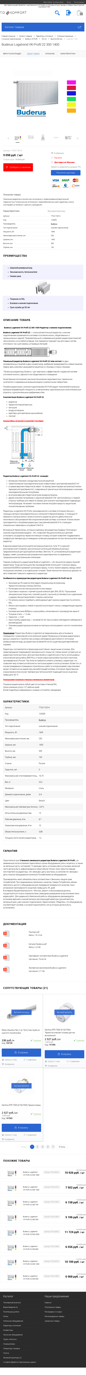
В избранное (57, 153)
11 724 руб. (75, 1232)
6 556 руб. (75, 1247)
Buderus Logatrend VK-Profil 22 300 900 (30, 1277)
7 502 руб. (75, 1187)
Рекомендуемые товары (54, 1316)
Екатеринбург (58, 2)
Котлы (5, 1316)
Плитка (6, 1353)
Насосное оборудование (13, 1335)
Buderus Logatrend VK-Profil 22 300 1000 (31, 1188)
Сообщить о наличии (18, 167)
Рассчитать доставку (65, 173)
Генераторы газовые (11, 1348)
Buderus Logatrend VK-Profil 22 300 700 (30, 1203)
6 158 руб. (75, 1202)
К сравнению (29, 1059)
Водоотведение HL (10, 1307)
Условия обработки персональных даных (19, 1362)
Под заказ (56, 157)
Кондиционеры (9, 1344)
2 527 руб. (53, 1041)
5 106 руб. (75, 1217)
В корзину (21, 1052)
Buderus (54, 224)
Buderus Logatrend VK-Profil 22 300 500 (30, 1218)
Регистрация (79, 2)
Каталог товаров (43, 27)
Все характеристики (56, 211)
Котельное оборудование (13, 1321)
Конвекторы (8, 1330)
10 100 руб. (75, 1261)
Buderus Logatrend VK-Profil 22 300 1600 (31, 1262)
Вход (69, 2)
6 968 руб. (75, 1276)
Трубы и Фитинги (10, 1339)
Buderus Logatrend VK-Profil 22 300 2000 (31, 1232)
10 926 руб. (75, 1172)
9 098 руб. (27, 157)
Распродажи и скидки (53, 1312)
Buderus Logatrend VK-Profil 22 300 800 (30, 1247)
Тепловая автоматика (12, 1303)
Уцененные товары (52, 1321)
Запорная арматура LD (12, 1358)
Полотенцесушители (11, 1312)
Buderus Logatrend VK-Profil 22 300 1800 (31, 1173)
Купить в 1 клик (9, 1059)
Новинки (48, 1303)
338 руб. (8, 1040)
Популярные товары (53, 1307)
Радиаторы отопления (12, 1326)
